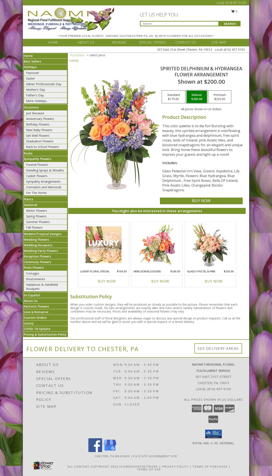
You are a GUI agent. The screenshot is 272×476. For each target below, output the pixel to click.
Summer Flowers (38, 222)
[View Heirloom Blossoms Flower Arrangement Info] (157, 244)
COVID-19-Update (37, 329)
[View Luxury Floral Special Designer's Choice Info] (104, 245)
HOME (53, 42)
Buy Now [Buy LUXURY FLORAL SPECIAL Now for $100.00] (107, 281)
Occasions (31, 107)
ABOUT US (86, 42)
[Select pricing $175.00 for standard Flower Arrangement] (173, 97)
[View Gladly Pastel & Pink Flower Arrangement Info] (210, 245)
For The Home (36, 193)
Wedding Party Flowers (41, 251)
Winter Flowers (36, 211)
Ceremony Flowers (37, 262)
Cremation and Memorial (43, 187)
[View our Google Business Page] (110, 451)
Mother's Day (35, 90)
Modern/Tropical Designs (42, 234)
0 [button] (234, 11)
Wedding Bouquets (38, 245)
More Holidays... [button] (37, 101)
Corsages (32, 273)
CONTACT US (185, 42)
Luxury (29, 323)
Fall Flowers (34, 227)
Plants (28, 199)
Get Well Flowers (38, 136)
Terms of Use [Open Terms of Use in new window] (149, 469)
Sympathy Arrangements (43, 181)
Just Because (35, 113)
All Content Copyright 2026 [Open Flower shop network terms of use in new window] (92, 466)
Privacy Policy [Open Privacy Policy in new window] (175, 466)
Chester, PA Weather (112, 456)
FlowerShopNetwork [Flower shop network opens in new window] (138, 466)
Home (28, 56)
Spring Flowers (36, 216)
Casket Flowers (36, 176)
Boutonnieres (35, 279)
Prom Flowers (34, 267)
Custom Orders (35, 318)
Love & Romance (36, 312)
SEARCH (230, 23)
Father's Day (35, 95)
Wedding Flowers (36, 239)
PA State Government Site (155, 456)
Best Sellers (32, 61)
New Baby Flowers (39, 130)
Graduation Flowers (39, 141)
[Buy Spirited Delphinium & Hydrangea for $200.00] (201, 201)
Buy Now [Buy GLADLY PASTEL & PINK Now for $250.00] (214, 281)
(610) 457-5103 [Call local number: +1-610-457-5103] (219, 389)
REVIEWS (119, 42)
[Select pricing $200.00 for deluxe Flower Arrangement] (197, 97)
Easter (30, 78)
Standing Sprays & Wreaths (45, 170)
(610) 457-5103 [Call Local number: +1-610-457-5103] (235, 3)
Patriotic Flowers (36, 306)
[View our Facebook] (95, 451)
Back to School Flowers (42, 147)
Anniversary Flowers (40, 119)
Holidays (30, 67)
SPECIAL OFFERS (152, 42)
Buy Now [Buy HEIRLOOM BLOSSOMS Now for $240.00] (160, 281)
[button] (213, 434)
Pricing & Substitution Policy (45, 334)
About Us (31, 301)
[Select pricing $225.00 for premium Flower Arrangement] (219, 97)
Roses (28, 153)
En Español (32, 295)
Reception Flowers (37, 256)
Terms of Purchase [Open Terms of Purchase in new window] (210, 466)
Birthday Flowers (38, 124)
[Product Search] (179, 23)
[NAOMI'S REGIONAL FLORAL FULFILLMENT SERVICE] (71, 19)
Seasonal (30, 205)
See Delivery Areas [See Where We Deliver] (218, 348)
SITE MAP (219, 42)
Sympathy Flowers (37, 159)
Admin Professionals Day (43, 84)
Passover (32, 73)
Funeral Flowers (37, 165)
